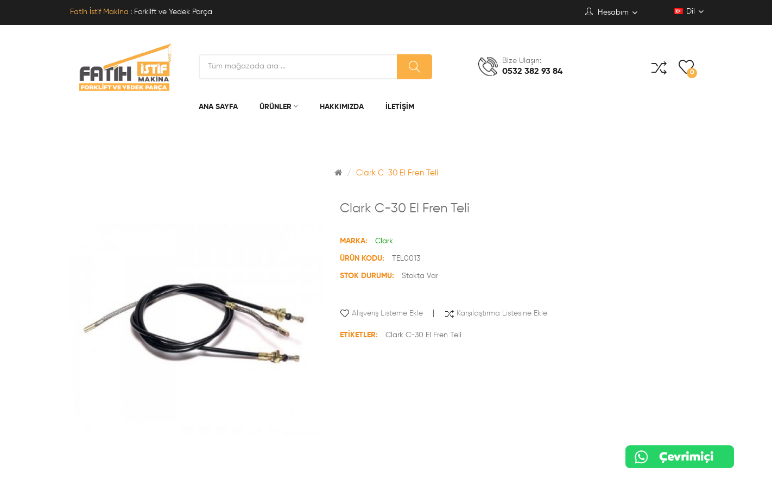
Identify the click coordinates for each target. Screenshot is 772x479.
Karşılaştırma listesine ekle (502, 313)
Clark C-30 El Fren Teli (397, 173)
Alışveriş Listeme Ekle (387, 313)
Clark (384, 241)
